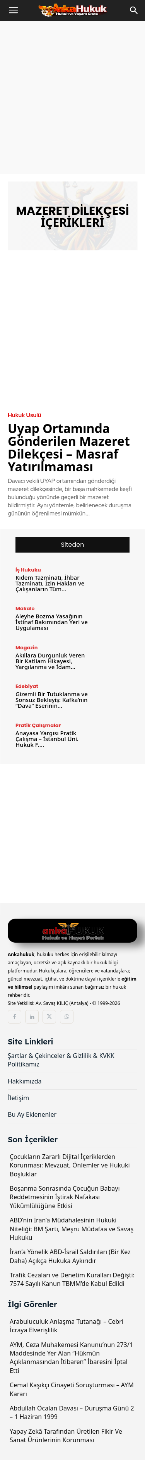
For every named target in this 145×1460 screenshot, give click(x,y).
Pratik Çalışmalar (38, 725)
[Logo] (72, 932)
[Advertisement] (72, 97)
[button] (13, 10)
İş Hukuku (28, 569)
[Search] (134, 10)
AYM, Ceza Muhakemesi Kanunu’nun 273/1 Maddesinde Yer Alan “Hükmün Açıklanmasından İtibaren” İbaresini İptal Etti (71, 1357)
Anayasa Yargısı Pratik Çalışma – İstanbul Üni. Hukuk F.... (46, 738)
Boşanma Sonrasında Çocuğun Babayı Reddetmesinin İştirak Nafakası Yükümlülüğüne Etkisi (65, 1197)
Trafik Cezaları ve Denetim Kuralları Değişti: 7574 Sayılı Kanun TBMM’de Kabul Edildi (72, 1279)
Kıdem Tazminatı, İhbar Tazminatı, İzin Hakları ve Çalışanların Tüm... (49, 583)
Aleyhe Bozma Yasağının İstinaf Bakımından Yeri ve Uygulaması (51, 622)
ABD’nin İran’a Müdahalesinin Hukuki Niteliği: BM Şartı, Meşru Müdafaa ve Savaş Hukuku (71, 1229)
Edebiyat (26, 686)
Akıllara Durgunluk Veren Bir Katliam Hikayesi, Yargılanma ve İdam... (50, 661)
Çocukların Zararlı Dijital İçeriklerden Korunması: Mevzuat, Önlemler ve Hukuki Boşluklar (70, 1165)
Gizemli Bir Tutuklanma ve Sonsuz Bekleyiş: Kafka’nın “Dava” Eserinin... (51, 699)
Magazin (26, 647)
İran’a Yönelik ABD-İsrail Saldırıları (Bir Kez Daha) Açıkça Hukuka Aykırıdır (70, 1256)
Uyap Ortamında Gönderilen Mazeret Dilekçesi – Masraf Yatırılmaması (69, 447)
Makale (24, 608)
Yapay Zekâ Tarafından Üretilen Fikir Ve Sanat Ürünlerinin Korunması (66, 1435)
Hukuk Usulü (24, 415)
